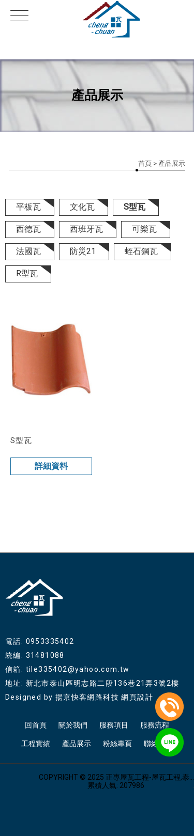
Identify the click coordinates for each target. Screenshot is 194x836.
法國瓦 (28, 251)
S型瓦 (134, 207)
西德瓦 (28, 229)
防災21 (83, 251)
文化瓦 (82, 207)
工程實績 (35, 743)
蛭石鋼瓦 (141, 251)
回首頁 (36, 725)
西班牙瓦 (86, 229)
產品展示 (76, 743)
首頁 (145, 163)
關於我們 (72, 725)
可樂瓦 (144, 229)
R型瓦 (27, 273)
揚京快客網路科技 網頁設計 (104, 697)
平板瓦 (28, 207)
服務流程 (154, 725)
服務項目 (113, 725)
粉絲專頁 (117, 743)
